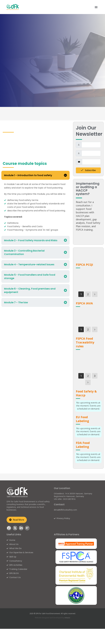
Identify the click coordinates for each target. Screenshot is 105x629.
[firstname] (91, 145)
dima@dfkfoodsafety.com (65, 510)
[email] (91, 162)
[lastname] (91, 153)
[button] (96, 7)
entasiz (67, 618)
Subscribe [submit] (88, 170)
